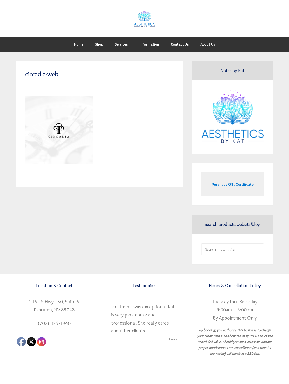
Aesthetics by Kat (144, 18)
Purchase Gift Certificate (233, 184)
